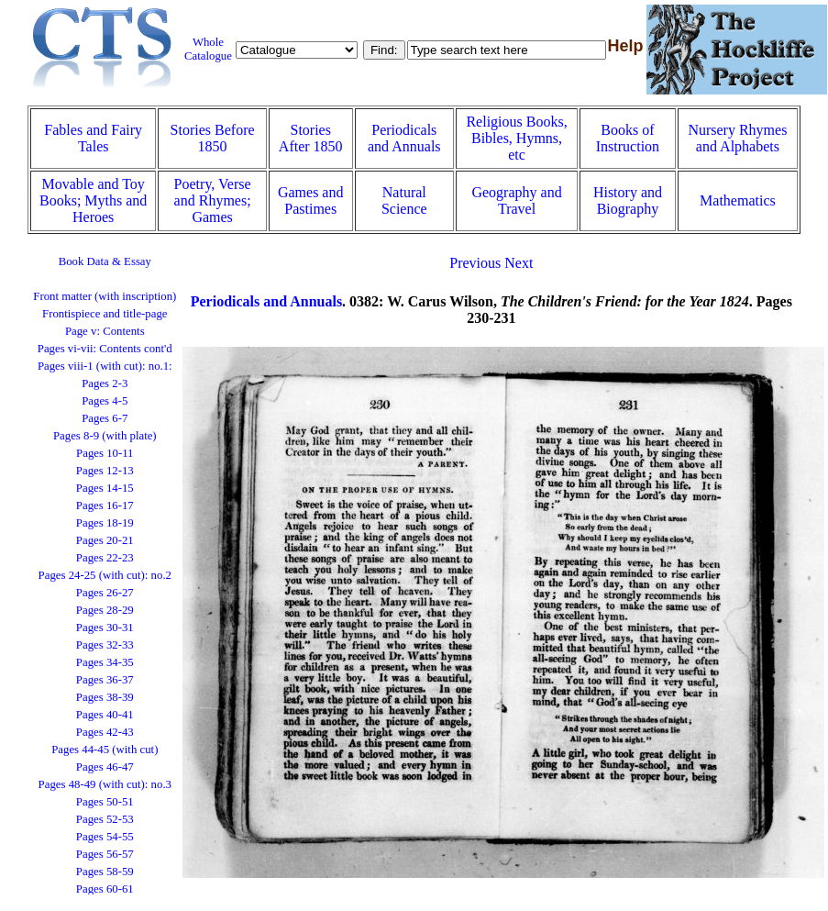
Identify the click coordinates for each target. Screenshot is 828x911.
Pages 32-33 (105, 645)
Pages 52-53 (105, 819)
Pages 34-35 (105, 662)
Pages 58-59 (105, 871)
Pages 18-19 (105, 523)
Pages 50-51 (105, 801)
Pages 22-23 (105, 557)
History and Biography (627, 200)
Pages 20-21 (105, 540)
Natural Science (404, 200)
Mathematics (738, 200)
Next (518, 263)
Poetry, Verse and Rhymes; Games (212, 200)
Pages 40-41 (105, 714)
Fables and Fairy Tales (93, 138)
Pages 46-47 (105, 767)
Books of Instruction (627, 138)
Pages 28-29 (105, 610)
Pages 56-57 (105, 854)
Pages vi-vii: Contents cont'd (105, 348)
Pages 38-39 (105, 697)
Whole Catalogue (208, 49)
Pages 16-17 (105, 505)
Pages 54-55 (105, 836)
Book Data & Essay (105, 261)
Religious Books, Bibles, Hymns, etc (516, 138)
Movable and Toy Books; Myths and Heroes (93, 200)
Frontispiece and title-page (104, 313)
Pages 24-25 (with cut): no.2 (105, 575)
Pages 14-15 (105, 488)
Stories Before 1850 (213, 138)
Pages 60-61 (105, 889)
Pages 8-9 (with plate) (105, 435)
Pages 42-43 (105, 732)
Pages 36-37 (105, 679)
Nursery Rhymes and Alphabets (737, 138)
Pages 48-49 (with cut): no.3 (105, 784)
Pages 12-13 (105, 470)
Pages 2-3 (104, 383)
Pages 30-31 (105, 627)
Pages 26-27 (105, 592)
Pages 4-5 (104, 400)
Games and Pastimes (311, 200)
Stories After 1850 (311, 138)
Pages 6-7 (104, 418)
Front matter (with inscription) (104, 296)
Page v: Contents (105, 331)
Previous (475, 263)
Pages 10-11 (104, 453)
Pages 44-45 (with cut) (104, 749)
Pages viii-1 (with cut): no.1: (105, 366)
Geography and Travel (516, 200)
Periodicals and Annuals (404, 138)
